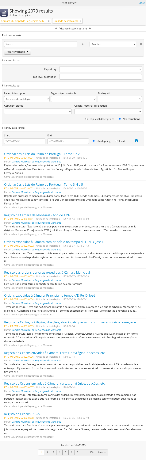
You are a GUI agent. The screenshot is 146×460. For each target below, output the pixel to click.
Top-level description (44, 76)
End (49, 135)
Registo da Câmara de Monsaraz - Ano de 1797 (37, 215)
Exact (120, 141)
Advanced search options (73, 28)
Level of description (15, 93)
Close (142, 3)
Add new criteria (17, 51)
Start (7, 135)
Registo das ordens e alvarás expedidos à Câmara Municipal (47, 272)
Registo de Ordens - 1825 (22, 414)
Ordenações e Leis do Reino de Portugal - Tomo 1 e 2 (42, 154)
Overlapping (102, 141)
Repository (50, 69)
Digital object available (63, 93)
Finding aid (104, 93)
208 (92, 452)
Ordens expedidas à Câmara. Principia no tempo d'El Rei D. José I (50, 295)
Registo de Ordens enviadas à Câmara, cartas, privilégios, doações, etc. (55, 353)
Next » (102, 452)
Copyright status (13, 105)
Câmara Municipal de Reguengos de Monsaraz (36, 161)
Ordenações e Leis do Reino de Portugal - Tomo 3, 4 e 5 (43, 184)
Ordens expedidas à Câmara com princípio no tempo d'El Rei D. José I (53, 242)
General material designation (90, 105)
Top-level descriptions (99, 119)
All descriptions (129, 119)
